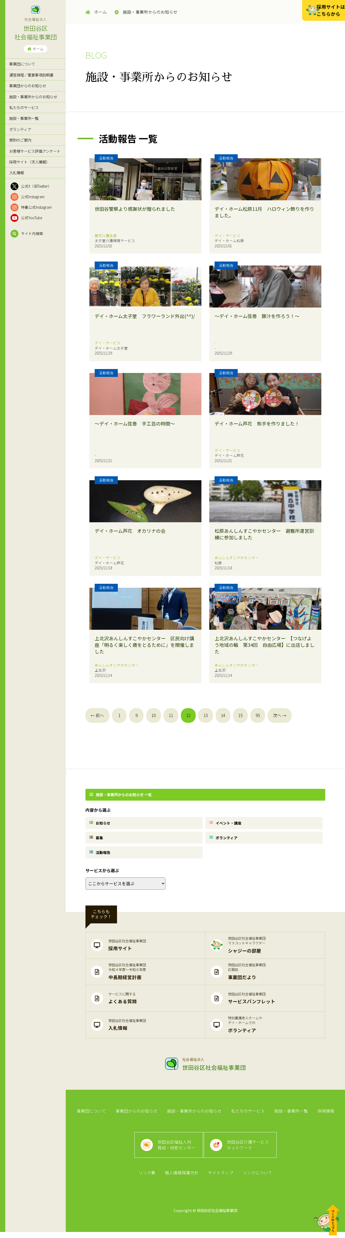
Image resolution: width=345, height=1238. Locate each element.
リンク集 (147, 1178)
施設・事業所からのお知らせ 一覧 (121, 794)
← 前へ (97, 715)
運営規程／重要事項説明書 (31, 75)
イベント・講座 (226, 822)
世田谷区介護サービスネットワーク (249, 1149)
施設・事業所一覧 (24, 118)
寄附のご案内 (20, 140)
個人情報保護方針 (182, 1178)
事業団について (22, 63)
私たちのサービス (24, 107)
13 (206, 715)
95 (258, 715)
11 (171, 715)
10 (153, 715)
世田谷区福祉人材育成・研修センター (176, 1149)
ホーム (35, 48)
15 (240, 715)
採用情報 (324, 1114)
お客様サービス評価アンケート (34, 151)
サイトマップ (220, 1178)
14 (223, 715)
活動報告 (100, 854)
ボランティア (20, 129)
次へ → (279, 715)
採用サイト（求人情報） (29, 162)
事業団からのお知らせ (27, 85)
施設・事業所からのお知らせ (33, 96)
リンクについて (256, 1178)
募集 (97, 838)
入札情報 (16, 172)
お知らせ (100, 822)
